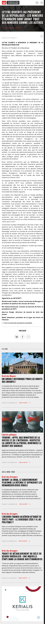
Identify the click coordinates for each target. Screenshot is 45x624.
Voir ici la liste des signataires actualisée (18, 323)
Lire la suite (25, 403)
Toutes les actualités (11, 28)
